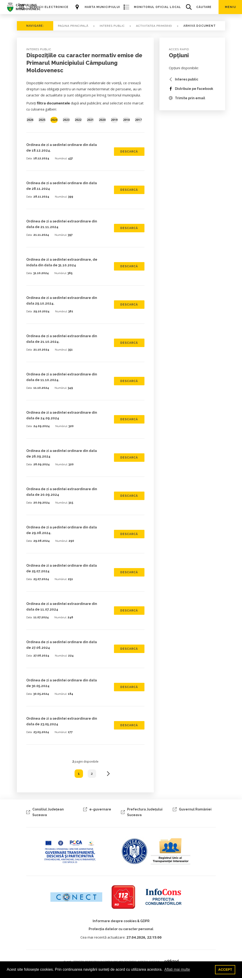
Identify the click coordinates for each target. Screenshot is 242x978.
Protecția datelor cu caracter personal (121, 929)
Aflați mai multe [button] (177, 969)
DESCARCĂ (129, 151)
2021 (90, 120)
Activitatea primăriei (154, 25)
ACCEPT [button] (225, 969)
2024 (54, 120)
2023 (66, 120)
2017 (138, 120)
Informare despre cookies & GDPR (121, 921)
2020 (102, 120)
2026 (30, 120)
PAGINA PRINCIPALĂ (73, 25)
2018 (126, 120)
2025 (42, 120)
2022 (78, 120)
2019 (114, 120)
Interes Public (112, 25)
